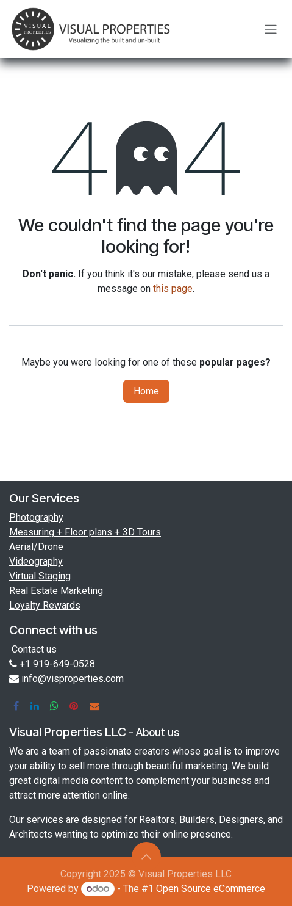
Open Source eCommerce (210, 888)
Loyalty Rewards (44, 605)
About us (157, 732)
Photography (36, 517)
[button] (146, 856)
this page (173, 288)
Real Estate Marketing (56, 590)
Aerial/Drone (36, 547)
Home (146, 391)
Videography (36, 561)
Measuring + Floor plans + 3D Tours (85, 532)
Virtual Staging (40, 576)
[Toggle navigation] (270, 29)
